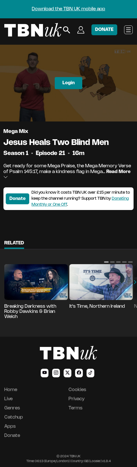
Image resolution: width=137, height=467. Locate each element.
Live (8, 399)
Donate (17, 199)
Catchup (13, 417)
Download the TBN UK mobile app (68, 9)
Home (10, 390)
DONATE (104, 30)
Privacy (76, 399)
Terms (75, 408)
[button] (106, 261)
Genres (12, 408)
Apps (10, 426)
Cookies (77, 390)
